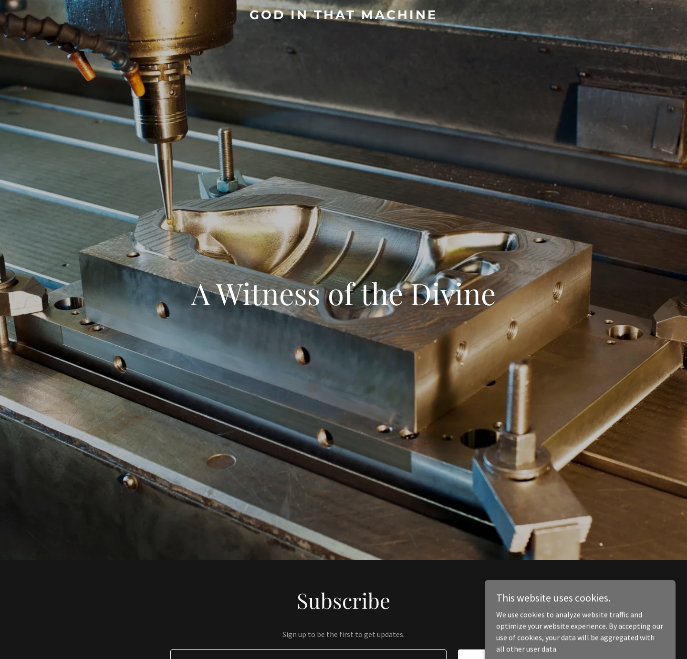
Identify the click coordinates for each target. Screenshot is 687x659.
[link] (343, 16)
